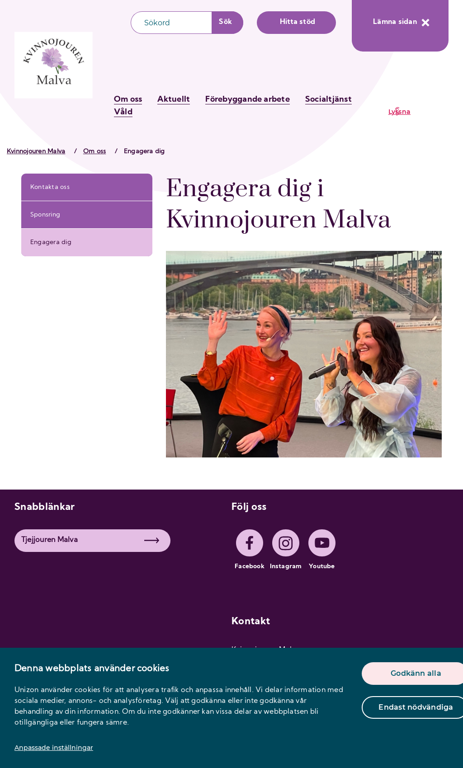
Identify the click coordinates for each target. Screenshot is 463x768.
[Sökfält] (171, 22)
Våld (123, 112)
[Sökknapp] (227, 22)
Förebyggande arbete (247, 99)
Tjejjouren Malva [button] (90, 540)
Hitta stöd (297, 22)
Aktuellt (173, 99)
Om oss (128, 99)
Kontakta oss (50, 187)
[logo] (54, 66)
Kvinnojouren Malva (36, 151)
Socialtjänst (328, 99)
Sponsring (45, 215)
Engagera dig (50, 242)
